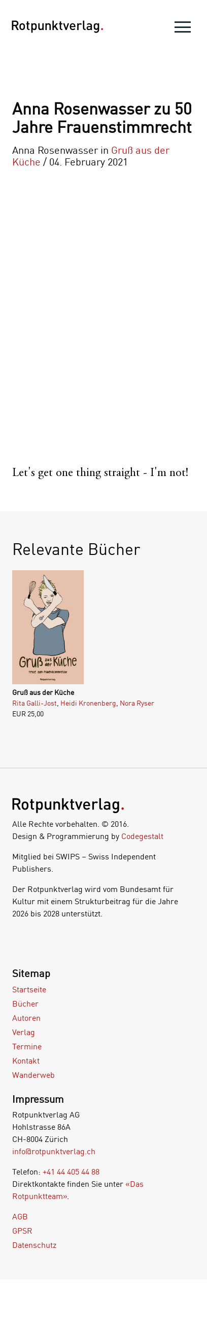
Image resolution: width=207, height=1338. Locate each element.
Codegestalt (142, 836)
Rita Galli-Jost (34, 703)
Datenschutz (34, 1245)
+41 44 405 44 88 (71, 1171)
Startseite (29, 989)
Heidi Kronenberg (88, 703)
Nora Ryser (137, 703)
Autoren (26, 1018)
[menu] (183, 29)
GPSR (22, 1230)
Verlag (23, 1032)
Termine (27, 1046)
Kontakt (26, 1060)
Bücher (25, 1003)
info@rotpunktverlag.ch (53, 1151)
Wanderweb (33, 1075)
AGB (20, 1216)
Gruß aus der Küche (43, 692)
